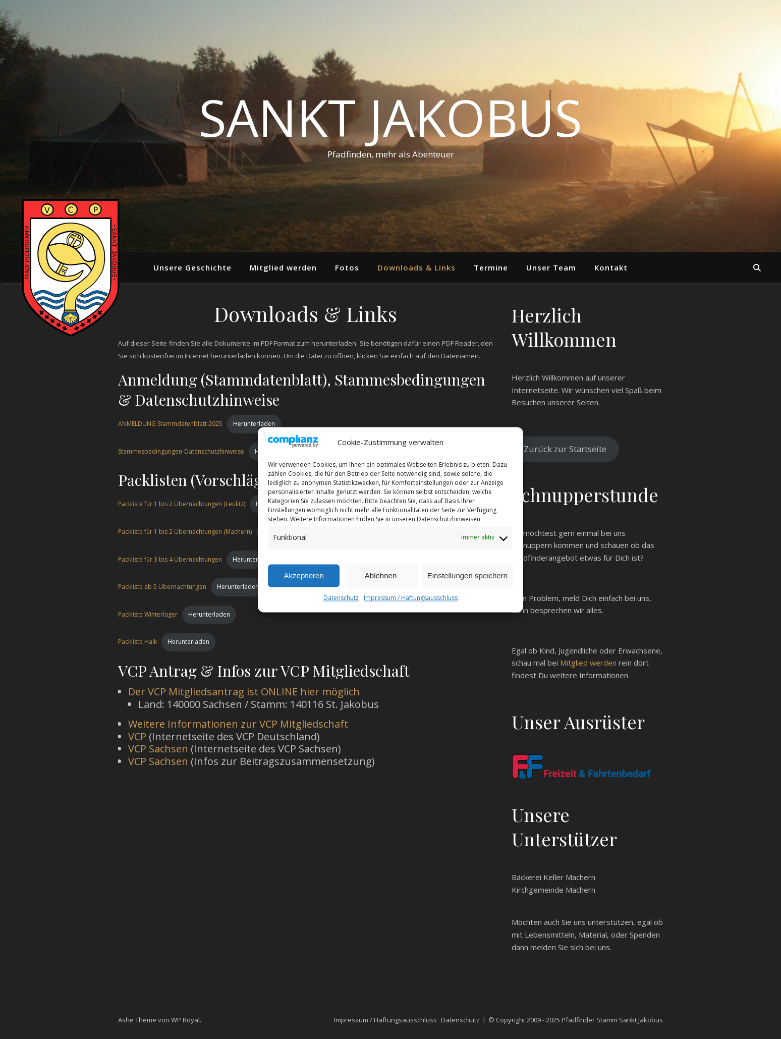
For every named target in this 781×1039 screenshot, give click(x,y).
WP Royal (185, 1019)
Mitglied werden (283, 267)
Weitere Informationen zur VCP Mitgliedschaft (238, 724)
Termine (491, 267)
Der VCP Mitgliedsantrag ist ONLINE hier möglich (244, 691)
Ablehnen (381, 575)
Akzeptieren (304, 575)
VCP (137, 736)
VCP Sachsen (158, 748)
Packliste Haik (137, 641)
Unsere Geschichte (192, 267)
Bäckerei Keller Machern (553, 877)
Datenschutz (341, 597)
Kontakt (611, 267)
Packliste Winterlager (148, 614)
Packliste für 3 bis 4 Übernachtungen (170, 559)
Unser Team (551, 267)
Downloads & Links (416, 267)
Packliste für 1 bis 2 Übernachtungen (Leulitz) (181, 504)
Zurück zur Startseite (565, 449)
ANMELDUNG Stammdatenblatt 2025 (170, 423)
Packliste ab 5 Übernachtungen (162, 586)
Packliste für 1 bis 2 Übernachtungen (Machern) (185, 531)
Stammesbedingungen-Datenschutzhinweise (181, 451)
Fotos (347, 267)
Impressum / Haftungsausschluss (411, 597)
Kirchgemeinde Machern (553, 890)
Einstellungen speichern (467, 575)
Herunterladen (254, 423)
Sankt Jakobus (390, 117)
